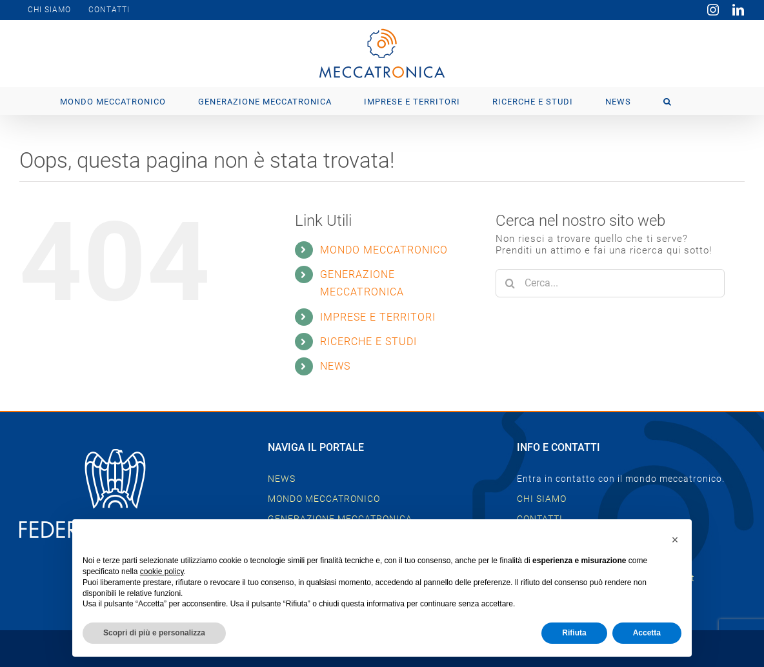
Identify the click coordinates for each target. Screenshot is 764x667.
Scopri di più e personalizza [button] (154, 632)
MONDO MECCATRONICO (384, 250)
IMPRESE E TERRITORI (378, 317)
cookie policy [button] (162, 571)
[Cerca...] (610, 283)
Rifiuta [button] (574, 632)
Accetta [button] (647, 632)
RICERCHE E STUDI (368, 341)
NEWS (335, 366)
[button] (667, 100)
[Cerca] (510, 283)
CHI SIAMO (542, 498)
